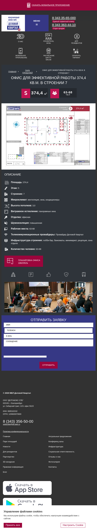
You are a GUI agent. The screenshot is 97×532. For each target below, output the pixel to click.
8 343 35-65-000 (64, 18)
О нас (20, 41)
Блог (5, 472)
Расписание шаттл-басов (48, 58)
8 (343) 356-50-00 (18, 421)
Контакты (53, 467)
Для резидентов (76, 42)
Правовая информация (13, 467)
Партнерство (8, 457)
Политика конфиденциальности (16, 432)
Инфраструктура (56, 446)
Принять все (13, 525)
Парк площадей (10, 441)
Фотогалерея (54, 462)
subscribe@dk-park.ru (11, 424)
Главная (12, 72)
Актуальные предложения (60, 436)
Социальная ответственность (62, 452)
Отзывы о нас (55, 457)
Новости (6, 446)
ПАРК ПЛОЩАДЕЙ (27, 72)
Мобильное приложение (20, 56)
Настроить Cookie (73, 525)
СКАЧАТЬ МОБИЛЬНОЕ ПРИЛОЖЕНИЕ (48, 5)
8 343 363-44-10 (64, 25)
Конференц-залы (48, 42)
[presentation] (26, 353)
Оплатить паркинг (76, 56)
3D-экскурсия (9, 462)
